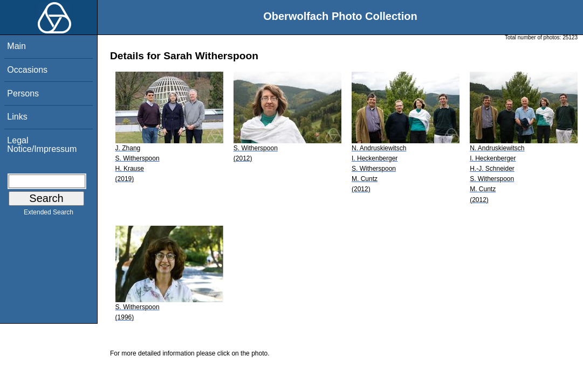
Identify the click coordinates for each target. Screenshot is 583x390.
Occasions (27, 69)
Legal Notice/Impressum (42, 145)
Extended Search (48, 214)
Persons (23, 93)
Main (16, 46)
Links (17, 116)
